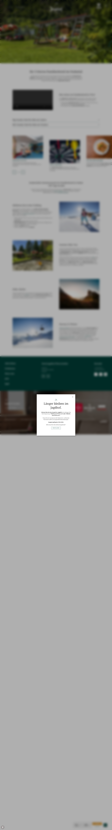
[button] (2, 827)
